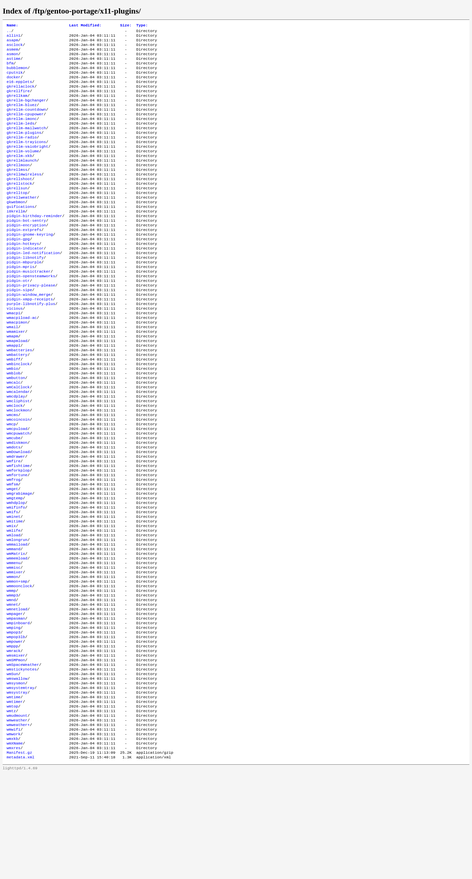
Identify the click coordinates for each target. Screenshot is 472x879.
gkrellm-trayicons (26, 159)
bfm (10, 69)
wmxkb (12, 841)
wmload (13, 608)
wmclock (15, 460)
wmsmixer (16, 745)
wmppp (12, 735)
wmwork (13, 835)
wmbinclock (18, 412)
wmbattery (17, 402)
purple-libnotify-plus (31, 344)
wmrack (13, 740)
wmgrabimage (19, 560)
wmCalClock (18, 439)
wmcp (11, 481)
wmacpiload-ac (22, 360)
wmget (12, 555)
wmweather (17, 819)
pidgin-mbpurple (24, 296)
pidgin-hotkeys (23, 275)
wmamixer (16, 375)
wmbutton (16, 428)
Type (142, 25)
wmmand (13, 624)
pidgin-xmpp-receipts (30, 338)
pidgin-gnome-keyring (30, 264)
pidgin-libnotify (25, 291)
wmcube (13, 497)
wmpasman (16, 703)
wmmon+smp (17, 661)
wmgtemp (15, 566)
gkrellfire (18, 100)
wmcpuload (17, 486)
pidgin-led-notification (33, 285)
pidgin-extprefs (24, 259)
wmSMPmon (16, 751)
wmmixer (15, 650)
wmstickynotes (22, 761)
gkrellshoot (19, 201)
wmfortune (17, 539)
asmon (12, 58)
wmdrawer (16, 518)
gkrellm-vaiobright (27, 164)
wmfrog (13, 545)
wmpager (15, 698)
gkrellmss (17, 190)
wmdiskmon (17, 502)
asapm (12, 42)
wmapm (12, 381)
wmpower (15, 730)
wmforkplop (18, 534)
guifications (20, 233)
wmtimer (15, 798)
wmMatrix (16, 629)
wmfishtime (18, 529)
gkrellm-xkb (19, 174)
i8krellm (16, 238)
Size (126, 25)
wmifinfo (16, 576)
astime (13, 63)
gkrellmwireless (24, 196)
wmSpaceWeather (23, 756)
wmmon (12, 656)
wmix (11, 597)
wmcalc (13, 434)
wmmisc (13, 645)
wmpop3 (13, 719)
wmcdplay (16, 449)
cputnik (15, 79)
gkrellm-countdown (26, 122)
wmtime (13, 793)
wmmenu (13, 640)
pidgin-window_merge (29, 333)
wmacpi (13, 354)
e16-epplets (19, 90)
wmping (13, 714)
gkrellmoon (18, 185)
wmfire (13, 523)
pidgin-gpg (18, 270)
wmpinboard (18, 708)
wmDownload (18, 513)
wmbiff (13, 407)
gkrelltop (17, 217)
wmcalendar (18, 444)
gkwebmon (16, 227)
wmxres (13, 851)
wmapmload (17, 386)
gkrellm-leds (20, 137)
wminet (13, 587)
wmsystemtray (20, 782)
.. (9, 32)
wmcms (12, 471)
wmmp (11, 671)
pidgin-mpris (20, 301)
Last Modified (85, 25)
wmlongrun (17, 613)
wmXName (15, 846)
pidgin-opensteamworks (31, 312)
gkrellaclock (20, 95)
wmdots (13, 508)
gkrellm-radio (22, 153)
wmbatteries (19, 397)
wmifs (12, 582)
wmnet (12, 687)
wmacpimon (17, 365)
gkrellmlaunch (22, 180)
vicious (15, 349)
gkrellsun (17, 211)
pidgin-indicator (25, 280)
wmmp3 (12, 677)
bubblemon (17, 74)
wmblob (13, 423)
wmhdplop (16, 571)
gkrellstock (19, 206)
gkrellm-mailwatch (26, 143)
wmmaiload (17, 619)
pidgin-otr (18, 317)
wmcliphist (18, 455)
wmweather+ (18, 825)
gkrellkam (17, 106)
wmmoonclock (19, 666)
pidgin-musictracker (29, 307)
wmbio (12, 418)
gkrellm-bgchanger (26, 111)
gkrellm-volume (23, 169)
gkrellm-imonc (22, 132)
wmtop (12, 804)
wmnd (11, 682)
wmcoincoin (18, 476)
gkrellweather (22, 222)
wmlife (13, 603)
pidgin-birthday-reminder (34, 243)
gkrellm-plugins (24, 148)
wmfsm (12, 550)
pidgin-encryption (26, 254)
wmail (12, 370)
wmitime (15, 592)
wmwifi (13, 830)
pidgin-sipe (19, 328)
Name (12, 25)
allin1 (13, 37)
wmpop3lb (16, 724)
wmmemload (17, 634)
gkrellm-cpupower (25, 127)
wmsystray (17, 788)
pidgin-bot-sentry (26, 248)
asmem (12, 53)
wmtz (11, 809)
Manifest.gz (19, 857)
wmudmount (17, 814)
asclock (15, 48)
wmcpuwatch (18, 492)
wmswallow (17, 772)
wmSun (12, 767)
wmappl (13, 391)
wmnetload (17, 693)
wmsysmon (16, 777)
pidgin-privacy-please (31, 322)
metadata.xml (20, 862)
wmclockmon (18, 465)
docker (13, 85)
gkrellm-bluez (22, 116)
